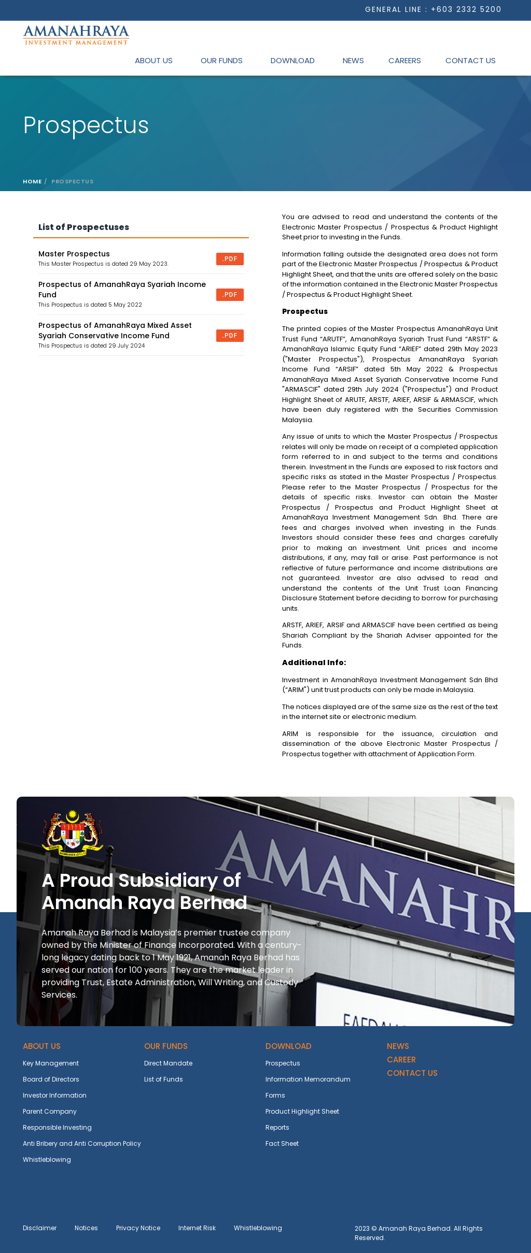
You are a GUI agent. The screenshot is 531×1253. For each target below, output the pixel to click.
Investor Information (55, 1095)
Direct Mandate (168, 1063)
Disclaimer (40, 1227)
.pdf (229, 259)
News (353, 60)
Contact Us (470, 60)
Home (32, 181)
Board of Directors (51, 1079)
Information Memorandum (308, 1079)
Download (293, 60)
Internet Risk (197, 1227)
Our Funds (222, 60)
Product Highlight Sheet (302, 1111)
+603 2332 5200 (466, 9)
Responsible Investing (57, 1127)
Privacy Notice (138, 1227)
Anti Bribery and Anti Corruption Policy (82, 1143)
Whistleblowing (47, 1159)
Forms (275, 1095)
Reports (277, 1127)
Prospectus (283, 1063)
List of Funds (163, 1079)
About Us (154, 60)
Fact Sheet (282, 1143)
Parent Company (50, 1111)
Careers (404, 60)
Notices (86, 1227)
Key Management (51, 1063)
